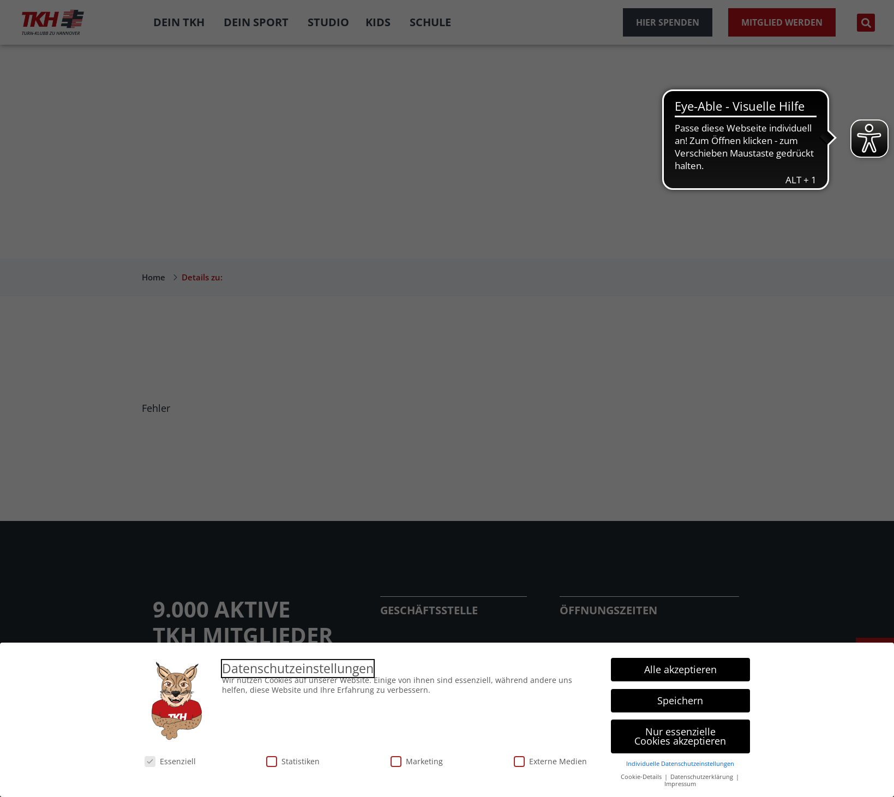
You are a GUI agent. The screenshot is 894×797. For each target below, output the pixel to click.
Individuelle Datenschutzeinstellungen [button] (680, 764)
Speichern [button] (680, 700)
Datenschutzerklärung (702, 777)
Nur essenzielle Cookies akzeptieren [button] (680, 736)
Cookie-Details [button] (642, 777)
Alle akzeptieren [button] (680, 669)
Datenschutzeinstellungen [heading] (298, 668)
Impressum (680, 784)
